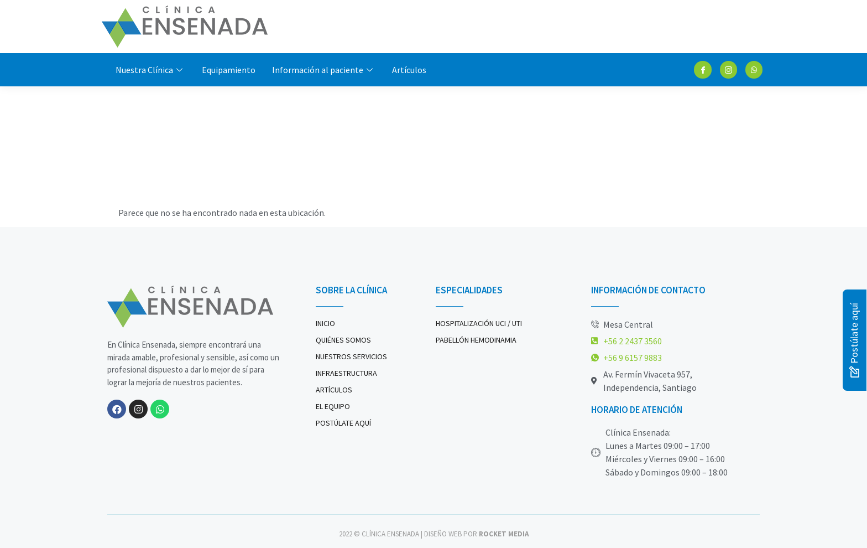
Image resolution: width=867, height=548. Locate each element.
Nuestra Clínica (150, 69)
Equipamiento (228, 69)
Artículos (409, 69)
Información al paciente (323, 69)
